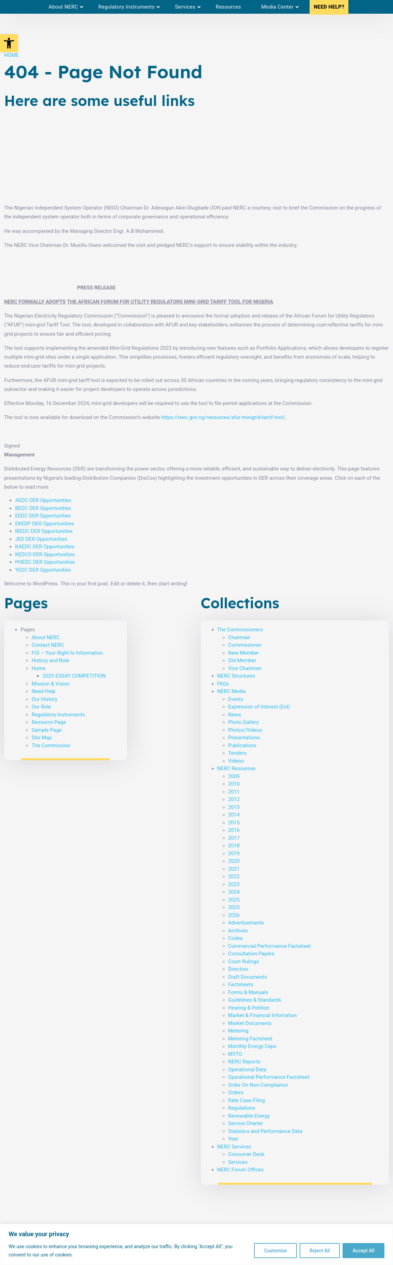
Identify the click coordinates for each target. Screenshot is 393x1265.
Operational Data (247, 1069)
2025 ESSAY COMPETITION (74, 676)
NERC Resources (236, 768)
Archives (238, 931)
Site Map (42, 738)
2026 (234, 915)
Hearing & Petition (248, 1008)
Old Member (242, 660)
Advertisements (246, 923)
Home (38, 668)
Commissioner (245, 645)
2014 (234, 815)
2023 (234, 884)
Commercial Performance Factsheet (269, 946)
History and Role (50, 660)
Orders (236, 1092)
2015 (234, 823)
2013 (234, 807)
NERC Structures (236, 676)
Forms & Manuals (248, 992)
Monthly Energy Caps (252, 1046)
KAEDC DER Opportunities (44, 547)
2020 (234, 861)
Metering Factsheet (250, 1039)
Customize (275, 1250)
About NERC (46, 637)
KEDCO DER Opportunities (44, 554)
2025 (234, 900)
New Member (243, 653)
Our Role (41, 707)
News (234, 715)
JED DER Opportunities (41, 539)
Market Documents (250, 1023)
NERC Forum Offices (240, 1170)
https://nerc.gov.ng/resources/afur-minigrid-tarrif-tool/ (223, 417)
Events (235, 699)
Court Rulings (243, 961)
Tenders (237, 753)
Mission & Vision (51, 684)
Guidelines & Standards (254, 1000)
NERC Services (234, 1147)
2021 (234, 869)
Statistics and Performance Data (265, 1131)
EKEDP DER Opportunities (44, 524)
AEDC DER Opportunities (43, 500)
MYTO (235, 1054)
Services (238, 1162)
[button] (9, 43)
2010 (234, 784)
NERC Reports (244, 1062)
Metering (238, 1031)
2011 (234, 792)
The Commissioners (240, 629)
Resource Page (49, 722)
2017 (234, 838)
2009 (234, 776)
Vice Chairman (245, 668)
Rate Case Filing (246, 1100)
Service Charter (245, 1123)
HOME (11, 55)
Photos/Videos (245, 730)
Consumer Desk (246, 1154)
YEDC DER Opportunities (43, 570)
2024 (234, 892)
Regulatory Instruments (58, 715)
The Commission (51, 745)
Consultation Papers (251, 954)
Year (233, 1139)
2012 (234, 799)
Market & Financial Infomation (262, 1015)
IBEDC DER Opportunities (43, 531)
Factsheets (241, 984)
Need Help (44, 691)
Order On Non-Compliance (258, 1085)
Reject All (320, 1250)
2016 (234, 830)
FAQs (223, 684)
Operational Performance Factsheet (269, 1077)
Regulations (241, 1108)
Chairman (239, 637)
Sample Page (47, 730)
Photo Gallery (243, 722)
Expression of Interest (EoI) (259, 707)
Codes (235, 938)
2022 (234, 876)
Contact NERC (48, 645)
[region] (196, 1244)
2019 (234, 853)
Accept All (363, 1250)
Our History (44, 699)
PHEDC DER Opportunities (45, 562)
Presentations (244, 738)
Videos (236, 761)
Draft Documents (247, 977)
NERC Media (231, 691)
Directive (238, 969)
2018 (234, 846)
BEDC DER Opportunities (43, 508)
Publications (242, 745)
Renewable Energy (249, 1116)
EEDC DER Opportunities (43, 516)
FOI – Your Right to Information (67, 653)
